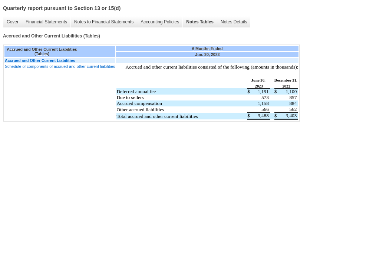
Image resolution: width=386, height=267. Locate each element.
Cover (13, 21)
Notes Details (234, 21)
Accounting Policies (160, 21)
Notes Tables (200, 21)
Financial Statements (46, 21)
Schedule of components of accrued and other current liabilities (60, 66)
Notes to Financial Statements (103, 21)
